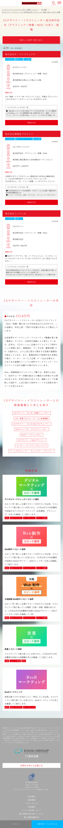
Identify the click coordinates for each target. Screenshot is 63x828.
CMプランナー (20, 413)
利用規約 (31, 806)
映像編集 (44, 418)
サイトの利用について (31, 810)
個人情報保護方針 (31, 817)
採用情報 (31, 800)
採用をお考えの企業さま (31, 765)
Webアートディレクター (31, 434)
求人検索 (53, 5)
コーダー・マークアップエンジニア (31, 445)
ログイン (16, 824)
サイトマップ (31, 803)
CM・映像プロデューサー (26, 418)
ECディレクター (41, 429)
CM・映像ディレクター (39, 413)
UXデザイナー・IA (21, 423)
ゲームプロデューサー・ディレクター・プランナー (31, 451)
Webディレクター (22, 429)
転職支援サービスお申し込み (47, 824)
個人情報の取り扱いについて (31, 813)
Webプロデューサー (41, 423)
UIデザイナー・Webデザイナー (31, 440)
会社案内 (31, 796)
